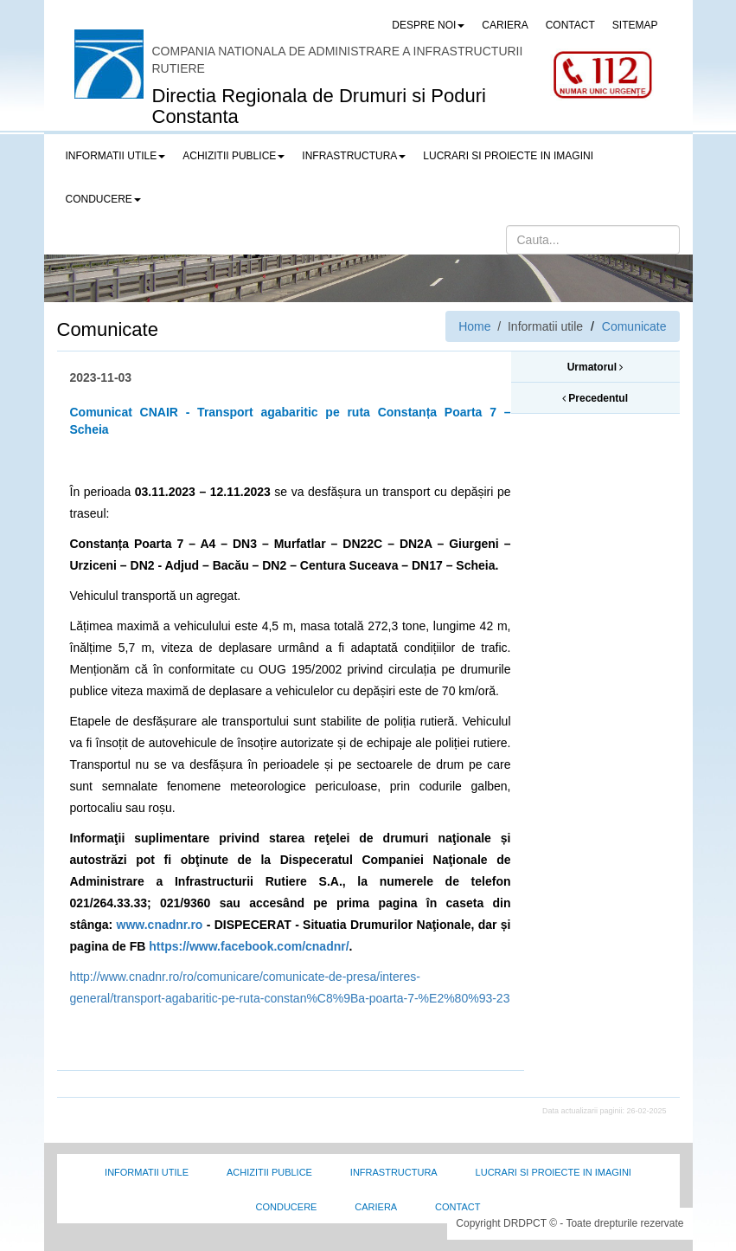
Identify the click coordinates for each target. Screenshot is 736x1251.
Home (474, 326)
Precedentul (595, 398)
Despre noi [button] (428, 25)
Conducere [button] (103, 199)
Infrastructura (394, 1172)
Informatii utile (147, 1172)
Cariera (376, 1207)
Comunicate (634, 326)
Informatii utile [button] (116, 156)
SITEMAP (635, 25)
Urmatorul (595, 367)
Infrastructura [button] (354, 156)
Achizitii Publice (269, 1172)
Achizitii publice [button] (233, 156)
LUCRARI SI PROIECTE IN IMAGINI (508, 156)
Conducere (286, 1207)
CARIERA (505, 25)
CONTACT (570, 25)
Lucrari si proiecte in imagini (553, 1172)
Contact (457, 1207)
